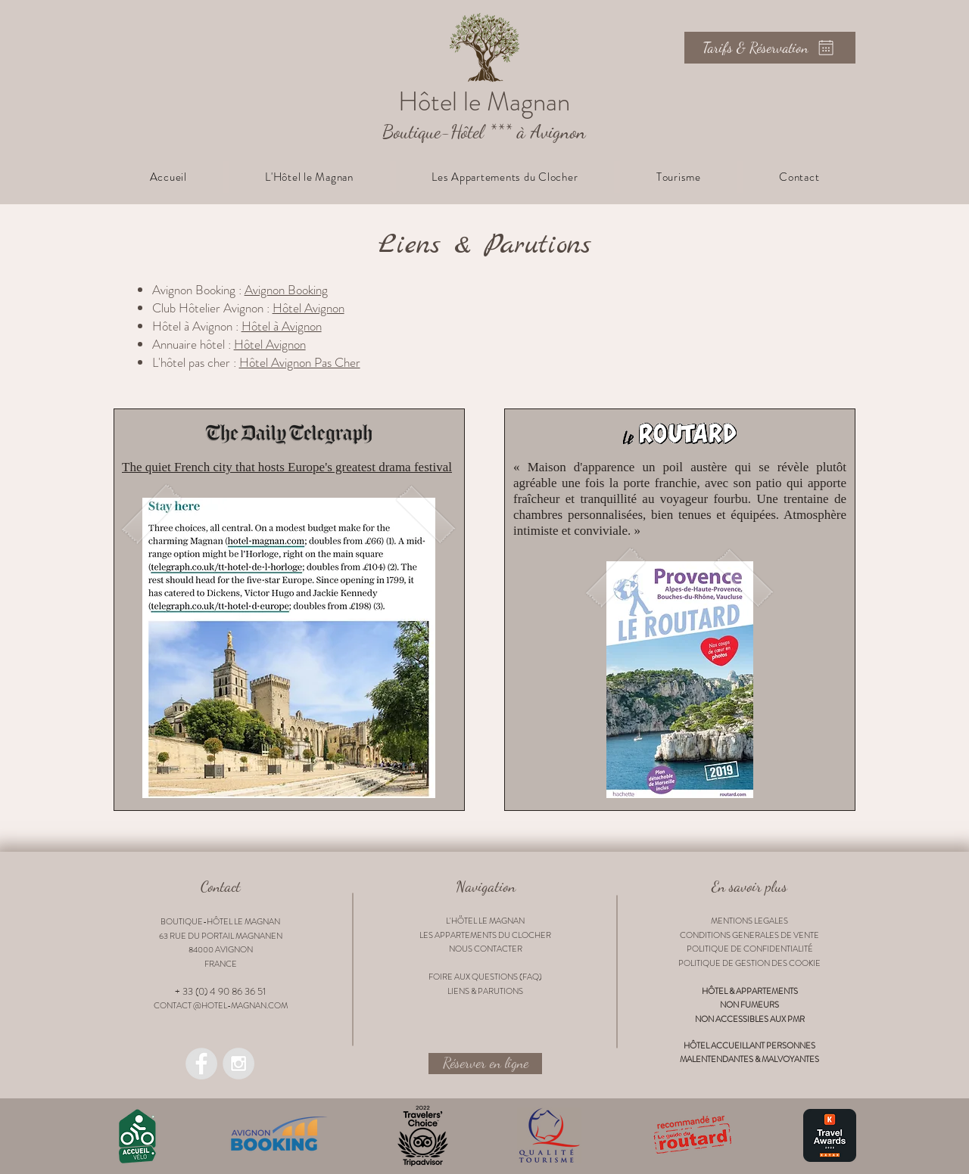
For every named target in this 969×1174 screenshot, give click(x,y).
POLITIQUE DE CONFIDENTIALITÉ (750, 949)
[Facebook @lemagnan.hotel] (201, 1063)
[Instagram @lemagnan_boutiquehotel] (238, 1063)
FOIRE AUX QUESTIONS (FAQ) (485, 977)
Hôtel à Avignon (281, 326)
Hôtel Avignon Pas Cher (299, 362)
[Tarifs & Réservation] (769, 48)
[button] (309, 177)
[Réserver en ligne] (485, 1063)
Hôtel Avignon (308, 308)
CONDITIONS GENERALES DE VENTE (749, 935)
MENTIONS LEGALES (749, 921)
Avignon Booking (286, 290)
